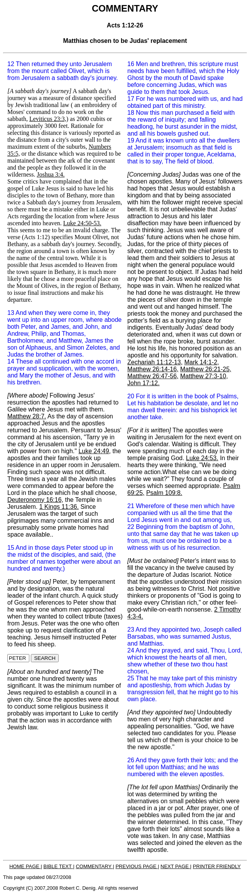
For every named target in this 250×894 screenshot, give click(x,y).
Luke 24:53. (202, 458)
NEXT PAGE (175, 866)
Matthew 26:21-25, (205, 369)
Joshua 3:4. (50, 174)
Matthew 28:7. (26, 416)
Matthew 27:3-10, (204, 376)
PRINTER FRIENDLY (217, 866)
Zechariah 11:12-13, (154, 362)
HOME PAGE (25, 866)
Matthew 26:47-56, (153, 376)
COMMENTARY (94, 866)
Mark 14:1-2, (201, 362)
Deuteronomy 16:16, (35, 499)
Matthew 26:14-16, (153, 369)
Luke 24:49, (94, 451)
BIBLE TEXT (58, 866)
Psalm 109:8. (164, 492)
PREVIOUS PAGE (136, 866)
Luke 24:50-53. (82, 223)
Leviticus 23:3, (47, 119)
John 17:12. (143, 383)
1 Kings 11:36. (59, 506)
